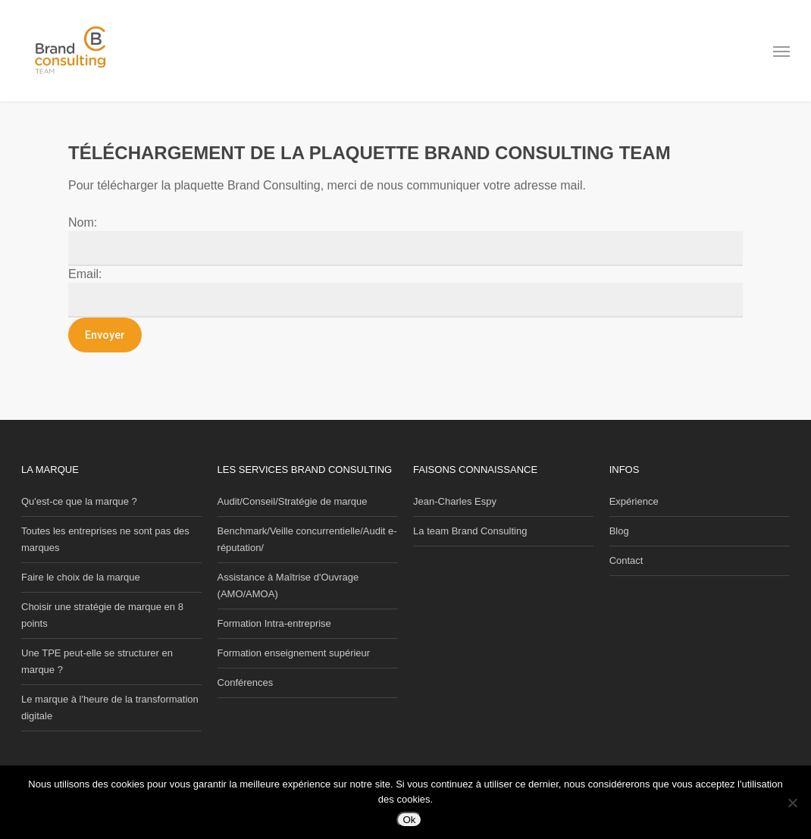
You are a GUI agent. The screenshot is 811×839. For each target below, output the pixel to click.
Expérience (634, 501)
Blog (619, 531)
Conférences (246, 682)
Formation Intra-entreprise (274, 623)
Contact (626, 560)
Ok (408, 819)
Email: (85, 274)
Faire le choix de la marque (80, 577)
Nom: (82, 222)
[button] (781, 51)
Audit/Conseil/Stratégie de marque (293, 501)
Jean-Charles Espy (454, 501)
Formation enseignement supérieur (294, 653)
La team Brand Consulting (470, 531)
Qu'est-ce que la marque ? (79, 501)
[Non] (792, 802)
